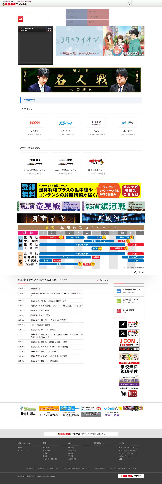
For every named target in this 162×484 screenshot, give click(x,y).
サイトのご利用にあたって (128, 453)
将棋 (98, 11)
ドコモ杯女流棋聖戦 (50, 459)
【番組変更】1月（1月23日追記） (43, 330)
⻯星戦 (45, 453)
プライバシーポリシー (54, 468)
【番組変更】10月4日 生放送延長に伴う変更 (48, 356)
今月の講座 (47, 450)
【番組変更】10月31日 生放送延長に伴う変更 (49, 347)
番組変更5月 (35, 289)
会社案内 (41, 468)
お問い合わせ (30, 468)
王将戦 (70, 456)
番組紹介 (46, 447)
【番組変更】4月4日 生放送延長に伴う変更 (48, 301)
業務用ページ (87, 468)
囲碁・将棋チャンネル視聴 (128, 450)
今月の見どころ (57, 11)
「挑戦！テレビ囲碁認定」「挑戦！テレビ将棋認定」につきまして (57, 306)
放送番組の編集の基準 (72, 468)
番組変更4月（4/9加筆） (40, 310)
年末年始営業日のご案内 (40, 325)
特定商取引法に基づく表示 (127, 468)
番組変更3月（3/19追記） (40, 315)
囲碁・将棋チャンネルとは (128, 447)
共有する (138, 272)
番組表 (40, 11)
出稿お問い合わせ (100, 468)
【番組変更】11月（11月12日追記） (44, 351)
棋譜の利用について (126, 456)
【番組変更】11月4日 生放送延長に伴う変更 (48, 342)
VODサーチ (123, 459)
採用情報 (112, 468)
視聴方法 (118, 11)
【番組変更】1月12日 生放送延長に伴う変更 (48, 320)
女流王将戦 (72, 459)
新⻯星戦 (46, 456)
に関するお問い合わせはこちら (82, 434)
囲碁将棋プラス (135, 11)
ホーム (25, 11)
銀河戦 (70, 453)
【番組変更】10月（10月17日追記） (44, 361)
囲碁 (76, 11)
